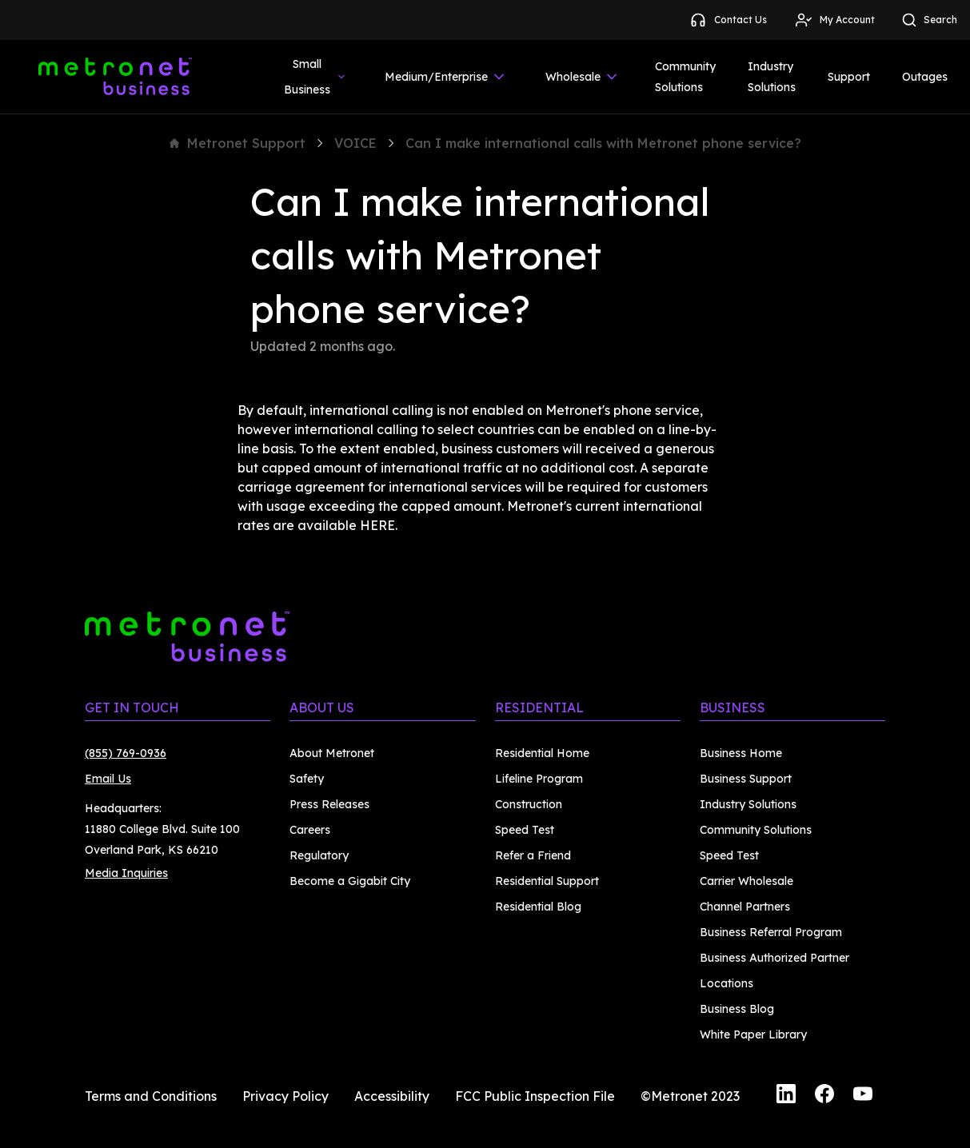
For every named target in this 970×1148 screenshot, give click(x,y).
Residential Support (547, 881)
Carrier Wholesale (746, 881)
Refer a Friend (533, 855)
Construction (528, 804)
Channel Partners (745, 906)
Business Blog (737, 1009)
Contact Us (728, 20)
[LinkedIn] (786, 1096)
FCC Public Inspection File (535, 1096)
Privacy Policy (285, 1096)
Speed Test (524, 830)
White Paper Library (753, 1034)
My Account (834, 20)
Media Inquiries (126, 873)
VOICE (355, 143)
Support (849, 77)
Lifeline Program (539, 778)
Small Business (315, 77)
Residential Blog (538, 906)
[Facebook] (824, 1096)
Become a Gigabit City (349, 881)
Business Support (746, 778)
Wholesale (582, 77)
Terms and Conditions (151, 1096)
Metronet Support (237, 143)
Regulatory (319, 855)
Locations (726, 983)
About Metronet (331, 753)
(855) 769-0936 (125, 753)
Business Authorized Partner (774, 958)
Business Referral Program (771, 932)
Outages (925, 77)
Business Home (741, 753)
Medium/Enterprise (446, 77)
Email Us (108, 778)
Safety (306, 778)
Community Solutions (685, 76)
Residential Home (542, 753)
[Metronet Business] (115, 77)
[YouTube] (862, 1096)
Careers (309, 830)
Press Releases (329, 804)
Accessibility (391, 1096)
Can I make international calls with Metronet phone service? (603, 143)
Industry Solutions (772, 76)
